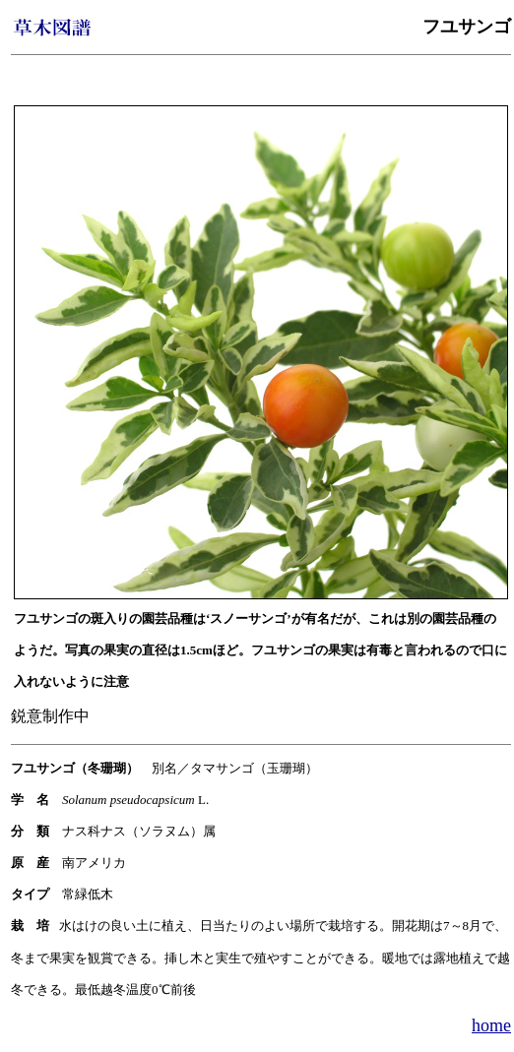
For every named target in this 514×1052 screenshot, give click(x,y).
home (491, 1025)
